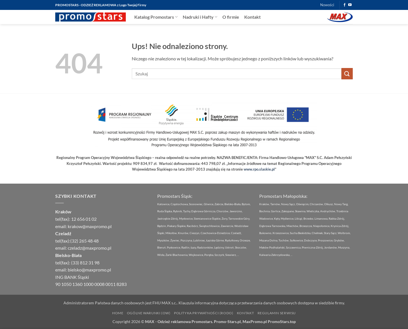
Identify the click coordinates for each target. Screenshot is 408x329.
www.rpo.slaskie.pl (259, 169)
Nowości (327, 5)
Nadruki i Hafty (200, 17)
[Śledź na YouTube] (350, 5)
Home (117, 313)
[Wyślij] (347, 73)
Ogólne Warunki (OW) (149, 313)
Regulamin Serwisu (277, 313)
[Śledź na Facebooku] (344, 5)
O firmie (230, 17)
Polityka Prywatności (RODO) (203, 313)
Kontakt (252, 17)
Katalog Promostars (156, 17)
